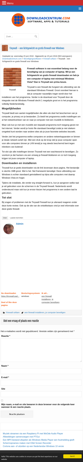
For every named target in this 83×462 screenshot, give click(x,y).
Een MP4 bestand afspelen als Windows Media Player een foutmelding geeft (38, 440)
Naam (4, 366)
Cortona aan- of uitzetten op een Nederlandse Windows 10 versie (33, 446)
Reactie (5, 336)
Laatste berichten (16, 218)
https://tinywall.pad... (10, 296)
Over (5, 218)
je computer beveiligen (55, 312)
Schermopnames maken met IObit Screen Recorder (27, 443)
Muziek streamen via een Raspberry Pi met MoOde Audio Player (33, 433)
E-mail (5, 377)
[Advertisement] (41, 266)
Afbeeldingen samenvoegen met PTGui (21, 437)
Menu (10, 3)
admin (19, 223)
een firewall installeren (34, 312)
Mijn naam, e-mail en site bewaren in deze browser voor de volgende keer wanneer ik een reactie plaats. (38, 405)
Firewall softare (12, 312)
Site (3, 389)
